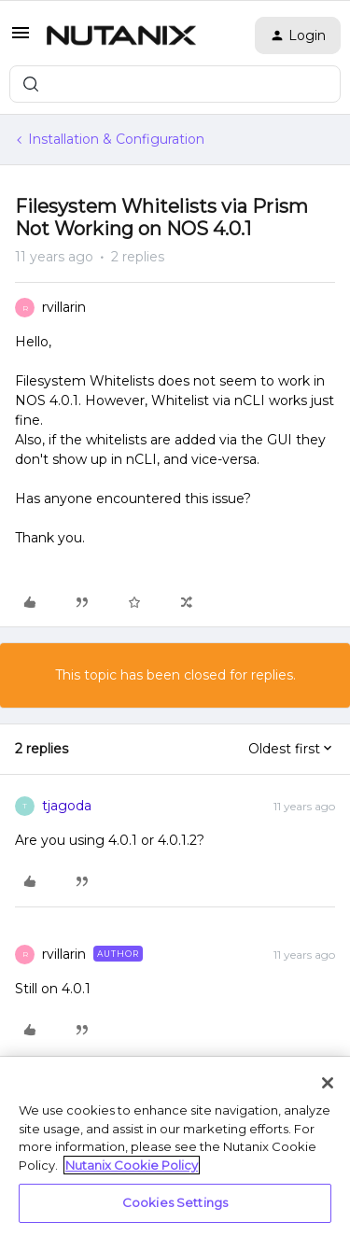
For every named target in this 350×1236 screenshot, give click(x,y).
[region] (175, 1146)
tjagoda (66, 805)
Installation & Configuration (116, 139)
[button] (20, 39)
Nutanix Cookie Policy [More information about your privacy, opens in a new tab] (131, 1165)
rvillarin (64, 307)
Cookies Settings (175, 1202)
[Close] (327, 1082)
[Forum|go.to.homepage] (121, 35)
